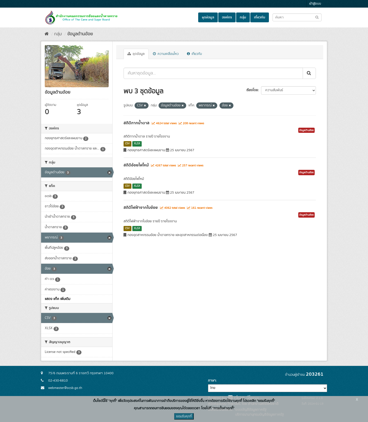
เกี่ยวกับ (259, 17)
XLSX (137, 144)
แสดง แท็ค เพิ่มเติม (57, 299)
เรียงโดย (252, 90)
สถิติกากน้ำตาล (137, 123)
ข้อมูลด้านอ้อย (80, 34)
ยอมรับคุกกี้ (184, 416)
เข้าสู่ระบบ (315, 3)
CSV (127, 144)
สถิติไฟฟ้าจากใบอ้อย (141, 207)
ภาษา (212, 380)
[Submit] (309, 73)
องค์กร (227, 17)
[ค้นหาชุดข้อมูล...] (213, 73)
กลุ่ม (243, 17)
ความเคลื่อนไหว (166, 53)
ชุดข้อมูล (208, 17)
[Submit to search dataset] (317, 17)
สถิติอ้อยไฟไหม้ (136, 165)
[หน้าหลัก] (47, 34)
